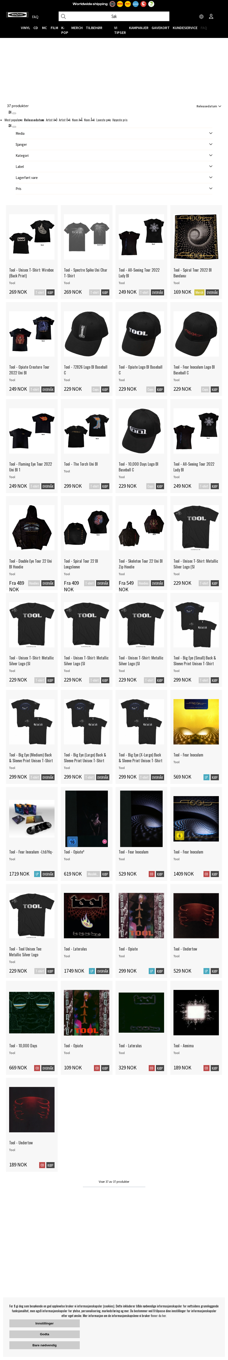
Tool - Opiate (128, 949)
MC (44, 27)
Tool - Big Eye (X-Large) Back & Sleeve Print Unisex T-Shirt (140, 757)
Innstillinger (45, 1323)
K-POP (64, 30)
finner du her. (159, 1315)
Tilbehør (94, 27)
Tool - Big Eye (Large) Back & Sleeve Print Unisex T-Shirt (85, 757)
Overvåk (157, 292)
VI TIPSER (120, 30)
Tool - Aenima (183, 1046)
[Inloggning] (211, 17)
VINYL (25, 27)
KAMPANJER (138, 27)
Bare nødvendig (44, 1345)
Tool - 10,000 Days (23, 1046)
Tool (12, 283)
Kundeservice (185, 27)
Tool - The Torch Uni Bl (81, 464)
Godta (44, 1334)
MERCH (77, 27)
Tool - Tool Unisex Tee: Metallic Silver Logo (25, 951)
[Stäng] (14, 113)
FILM (54, 27)
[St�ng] (14, 127)
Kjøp (50, 292)
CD (35, 27)
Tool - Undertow (185, 949)
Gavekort (161, 27)
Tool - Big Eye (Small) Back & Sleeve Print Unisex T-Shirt (194, 660)
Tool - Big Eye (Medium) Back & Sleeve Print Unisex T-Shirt (31, 757)
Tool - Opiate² (74, 852)
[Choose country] (201, 16)
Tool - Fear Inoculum (188, 755)
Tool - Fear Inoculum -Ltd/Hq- (31, 852)
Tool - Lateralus (75, 949)
